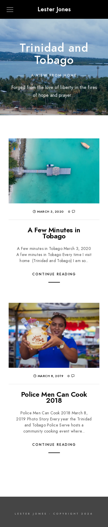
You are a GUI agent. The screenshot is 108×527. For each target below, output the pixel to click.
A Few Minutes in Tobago (54, 233)
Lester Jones (54, 9)
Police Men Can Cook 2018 (54, 397)
